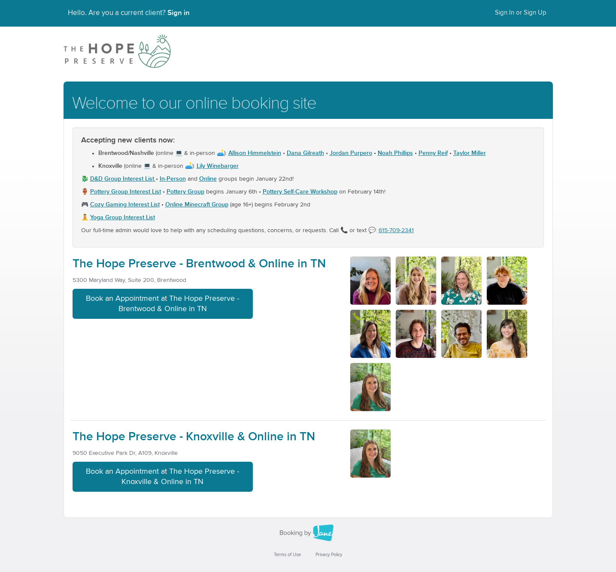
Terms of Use (287, 554)
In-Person (173, 178)
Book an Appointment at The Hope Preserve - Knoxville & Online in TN (162, 477)
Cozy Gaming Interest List (125, 204)
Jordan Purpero (351, 153)
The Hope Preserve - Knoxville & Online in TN (194, 437)
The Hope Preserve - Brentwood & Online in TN (199, 264)
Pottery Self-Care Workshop (300, 191)
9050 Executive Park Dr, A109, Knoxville (125, 453)
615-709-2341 (396, 230)
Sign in (178, 13)
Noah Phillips (395, 153)
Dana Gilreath (305, 153)
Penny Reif (433, 153)
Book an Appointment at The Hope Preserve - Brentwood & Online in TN (162, 304)
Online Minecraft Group (196, 204)
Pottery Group (185, 191)
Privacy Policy (329, 554)
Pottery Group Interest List (125, 191)
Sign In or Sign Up (520, 12)
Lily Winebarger (218, 165)
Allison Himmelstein (254, 153)
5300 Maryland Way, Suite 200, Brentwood (129, 280)
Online (208, 178)
